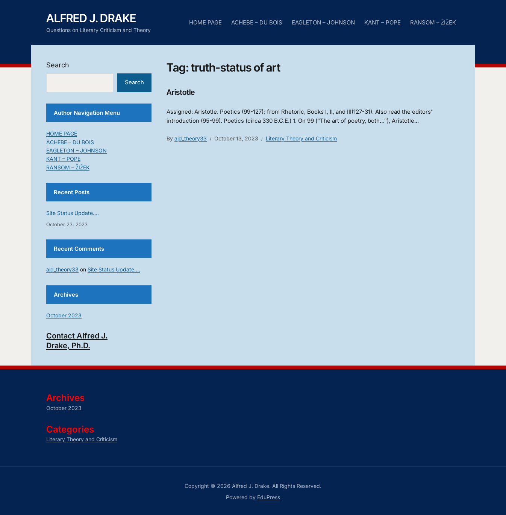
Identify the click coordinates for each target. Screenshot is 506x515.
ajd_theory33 (190, 138)
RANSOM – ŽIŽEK (433, 22)
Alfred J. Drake (91, 18)
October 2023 (64, 315)
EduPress (268, 497)
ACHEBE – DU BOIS (256, 22)
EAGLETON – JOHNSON (323, 22)
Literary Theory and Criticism (301, 138)
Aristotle (181, 92)
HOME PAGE (205, 22)
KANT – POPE (382, 22)
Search (57, 65)
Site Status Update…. (72, 213)
